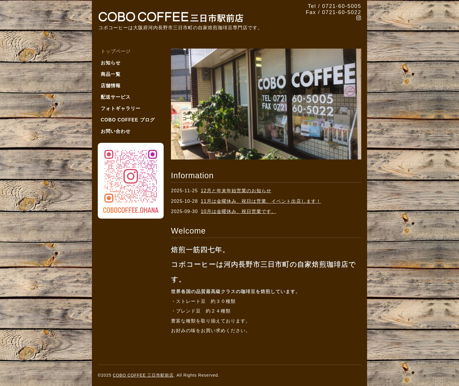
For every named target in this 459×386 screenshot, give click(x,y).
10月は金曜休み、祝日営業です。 (238, 211)
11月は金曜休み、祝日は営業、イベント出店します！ (261, 201)
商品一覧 (111, 74)
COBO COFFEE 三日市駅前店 (143, 375)
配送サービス (116, 97)
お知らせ (111, 62)
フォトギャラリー (121, 108)
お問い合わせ (116, 131)
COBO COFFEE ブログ (128, 119)
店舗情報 (111, 85)
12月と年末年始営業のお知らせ (236, 190)
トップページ (116, 51)
